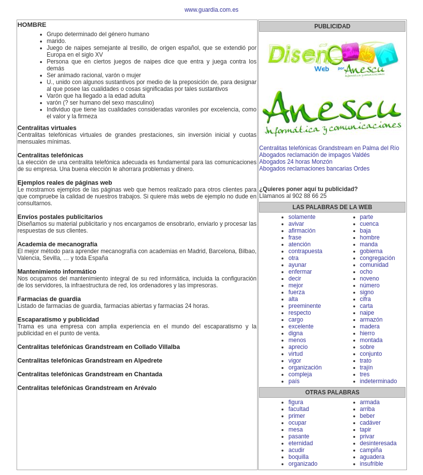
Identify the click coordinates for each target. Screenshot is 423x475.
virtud (295, 353)
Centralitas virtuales (47, 128)
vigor (294, 360)
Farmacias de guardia (49, 299)
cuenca (369, 223)
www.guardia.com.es (211, 9)
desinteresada (378, 443)
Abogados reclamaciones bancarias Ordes (314, 168)
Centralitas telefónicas (50, 155)
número (370, 285)
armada (370, 402)
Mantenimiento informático (57, 271)
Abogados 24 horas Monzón (295, 161)
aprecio (297, 347)
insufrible (371, 463)
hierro (367, 333)
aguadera (372, 456)
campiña (371, 450)
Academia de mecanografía (58, 244)
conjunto (371, 353)
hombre (370, 237)
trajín (366, 367)
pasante (298, 436)
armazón (371, 319)
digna (295, 333)
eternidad (300, 443)
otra (293, 258)
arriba (367, 409)
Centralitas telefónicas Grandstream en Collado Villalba (99, 347)
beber (367, 415)
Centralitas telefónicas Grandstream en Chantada (90, 374)
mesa (295, 429)
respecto (299, 312)
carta (366, 305)
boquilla (298, 456)
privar (367, 436)
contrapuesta (305, 251)
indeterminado (378, 381)
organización (305, 367)
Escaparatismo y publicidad (58, 319)
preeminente (304, 305)
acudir (296, 450)
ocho (366, 271)
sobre (367, 347)
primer (296, 415)
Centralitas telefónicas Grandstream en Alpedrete (90, 360)
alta (293, 299)
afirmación (301, 230)
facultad (298, 409)
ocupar (297, 422)
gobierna (371, 251)
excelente (300, 326)
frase (295, 237)
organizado (302, 463)
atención (299, 244)
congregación (377, 258)
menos (297, 340)
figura (295, 402)
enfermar (300, 271)
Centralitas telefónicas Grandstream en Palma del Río (329, 148)
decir (294, 278)
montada (371, 340)
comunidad (374, 264)
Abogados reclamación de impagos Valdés (314, 154)
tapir (365, 429)
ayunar (297, 264)
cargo (295, 319)
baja (365, 230)
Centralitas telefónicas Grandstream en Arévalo (87, 388)
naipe (367, 312)
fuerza (296, 292)
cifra (365, 299)
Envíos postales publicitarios (60, 217)
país (294, 381)
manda (369, 244)
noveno (369, 278)
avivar (296, 223)
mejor (295, 285)
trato (366, 360)
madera (370, 326)
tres (365, 374)
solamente (301, 217)
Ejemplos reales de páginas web (65, 182)
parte (366, 217)
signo (367, 292)
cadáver (370, 422)
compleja (300, 374)
